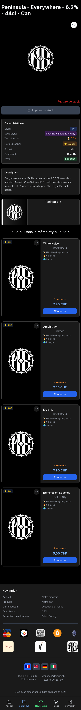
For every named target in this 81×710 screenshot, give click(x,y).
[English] (36, 666)
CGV (44, 611)
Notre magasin (50, 597)
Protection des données (16, 616)
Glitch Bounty (49, 616)
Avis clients (9, 611)
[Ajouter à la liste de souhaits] (74, 25)
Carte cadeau (10, 606)
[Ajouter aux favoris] (36, 243)
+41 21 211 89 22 (53, 680)
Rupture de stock (40, 110)
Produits (7, 601)
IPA (73, 128)
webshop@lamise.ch (53, 675)
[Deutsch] (44, 666)
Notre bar (47, 601)
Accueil (7, 597)
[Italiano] (53, 666)
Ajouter (60, 311)
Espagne (70, 158)
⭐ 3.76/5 (69, 143)
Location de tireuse (52, 606)
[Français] (27, 666)
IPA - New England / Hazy (60, 133)
